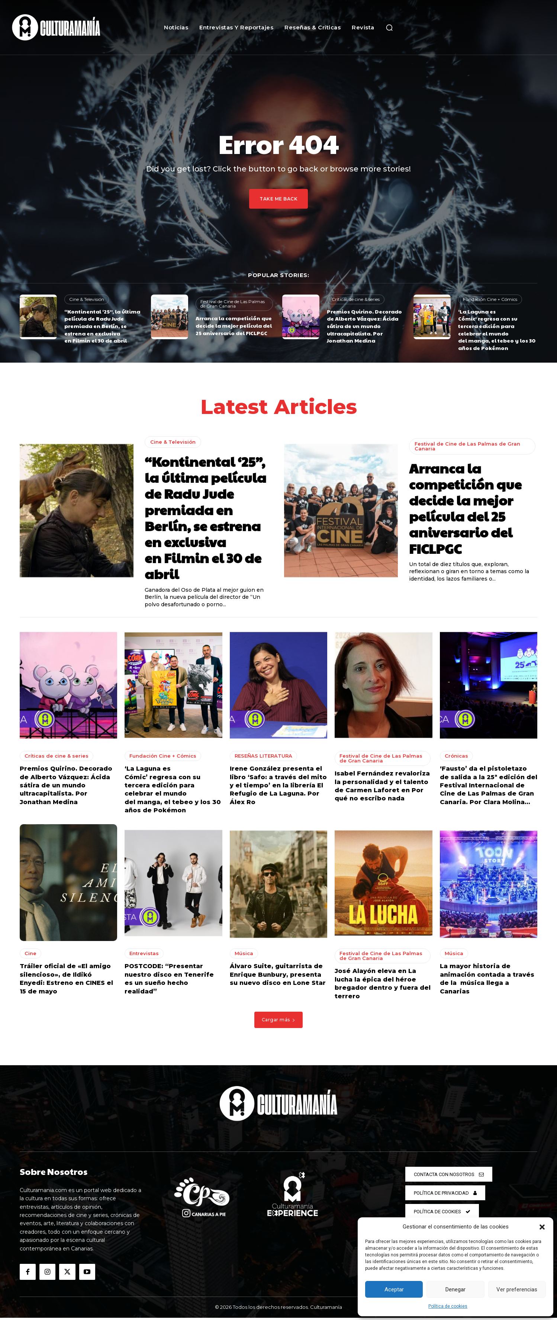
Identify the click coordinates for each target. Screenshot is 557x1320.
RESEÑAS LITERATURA (263, 758)
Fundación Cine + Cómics (490, 299)
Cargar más (279, 1022)
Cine (30, 956)
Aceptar (394, 1289)
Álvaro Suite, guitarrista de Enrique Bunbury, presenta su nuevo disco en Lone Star (278, 977)
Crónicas (456, 758)
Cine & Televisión (86, 299)
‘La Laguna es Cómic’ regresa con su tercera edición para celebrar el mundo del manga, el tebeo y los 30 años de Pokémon (496, 329)
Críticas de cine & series (356, 299)
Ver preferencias (516, 1289)
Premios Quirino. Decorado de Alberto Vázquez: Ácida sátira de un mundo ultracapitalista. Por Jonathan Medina (364, 326)
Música (244, 956)
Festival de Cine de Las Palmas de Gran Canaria (232, 304)
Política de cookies (447, 1306)
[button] (542, 1227)
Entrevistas (144, 956)
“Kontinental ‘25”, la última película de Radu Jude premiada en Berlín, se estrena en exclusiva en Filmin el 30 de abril (102, 326)
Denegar (455, 1289)
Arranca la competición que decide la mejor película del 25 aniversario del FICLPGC (234, 325)
